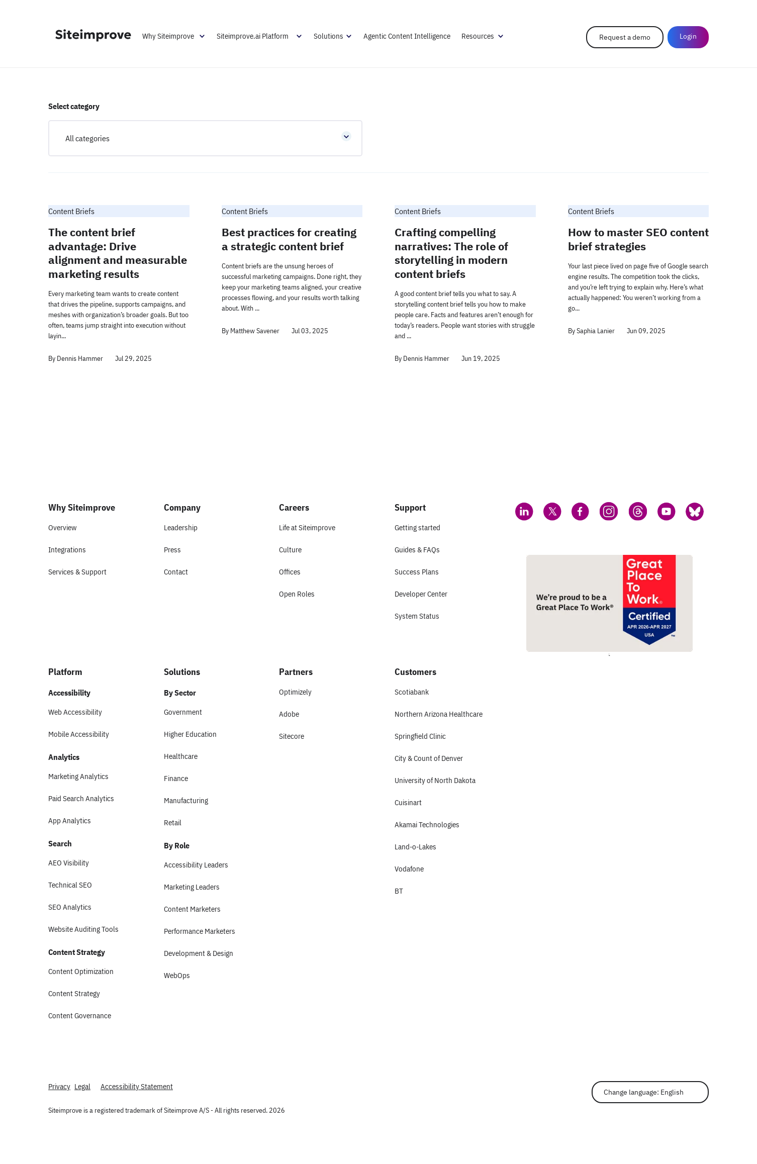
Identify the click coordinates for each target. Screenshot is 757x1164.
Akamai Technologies (427, 824)
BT (399, 891)
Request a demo (624, 37)
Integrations (67, 549)
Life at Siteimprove (307, 527)
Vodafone (409, 869)
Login (688, 36)
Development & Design (198, 953)
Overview (62, 527)
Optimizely (295, 692)
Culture (290, 549)
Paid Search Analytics (81, 798)
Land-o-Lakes (415, 846)
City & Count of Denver (429, 758)
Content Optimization (81, 971)
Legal (82, 1086)
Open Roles (297, 594)
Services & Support (77, 571)
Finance (176, 778)
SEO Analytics (69, 907)
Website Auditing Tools (83, 929)
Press (172, 549)
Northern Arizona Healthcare (439, 714)
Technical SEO (70, 885)
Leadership (181, 527)
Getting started (417, 527)
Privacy (59, 1086)
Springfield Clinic (420, 736)
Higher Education (190, 734)
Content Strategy (74, 993)
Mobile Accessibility (78, 734)
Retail (172, 822)
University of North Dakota (435, 780)
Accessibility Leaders (196, 864)
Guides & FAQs (417, 549)
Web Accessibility (75, 712)
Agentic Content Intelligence (406, 36)
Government (183, 712)
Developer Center (421, 594)
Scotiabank (412, 692)
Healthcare (181, 756)
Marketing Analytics (78, 776)
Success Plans (417, 571)
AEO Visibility (68, 862)
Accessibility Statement (137, 1086)
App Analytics (69, 820)
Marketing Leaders (192, 887)
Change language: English (644, 1092)
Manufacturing (186, 800)
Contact (176, 571)
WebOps (177, 975)
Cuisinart (408, 802)
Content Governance (79, 1015)
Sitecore (291, 736)
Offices (290, 571)
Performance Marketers (199, 931)
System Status (417, 616)
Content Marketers (192, 909)
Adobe (289, 714)
